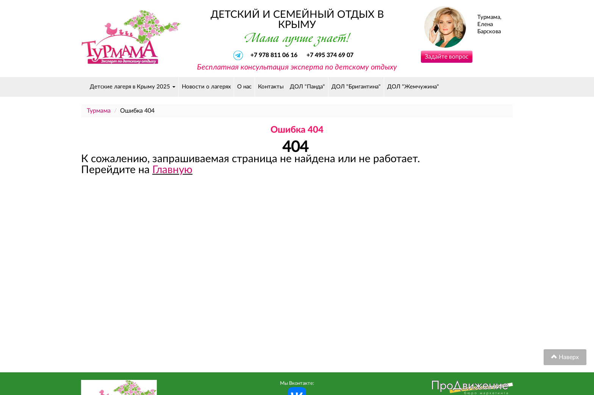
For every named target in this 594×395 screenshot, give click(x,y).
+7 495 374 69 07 (329, 55)
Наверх (565, 357)
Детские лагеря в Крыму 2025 (132, 87)
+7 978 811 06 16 (274, 55)
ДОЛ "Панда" (307, 87)
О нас (244, 87)
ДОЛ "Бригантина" (356, 87)
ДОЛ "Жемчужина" (413, 87)
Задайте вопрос (447, 57)
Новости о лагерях (206, 87)
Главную (172, 169)
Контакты (271, 87)
